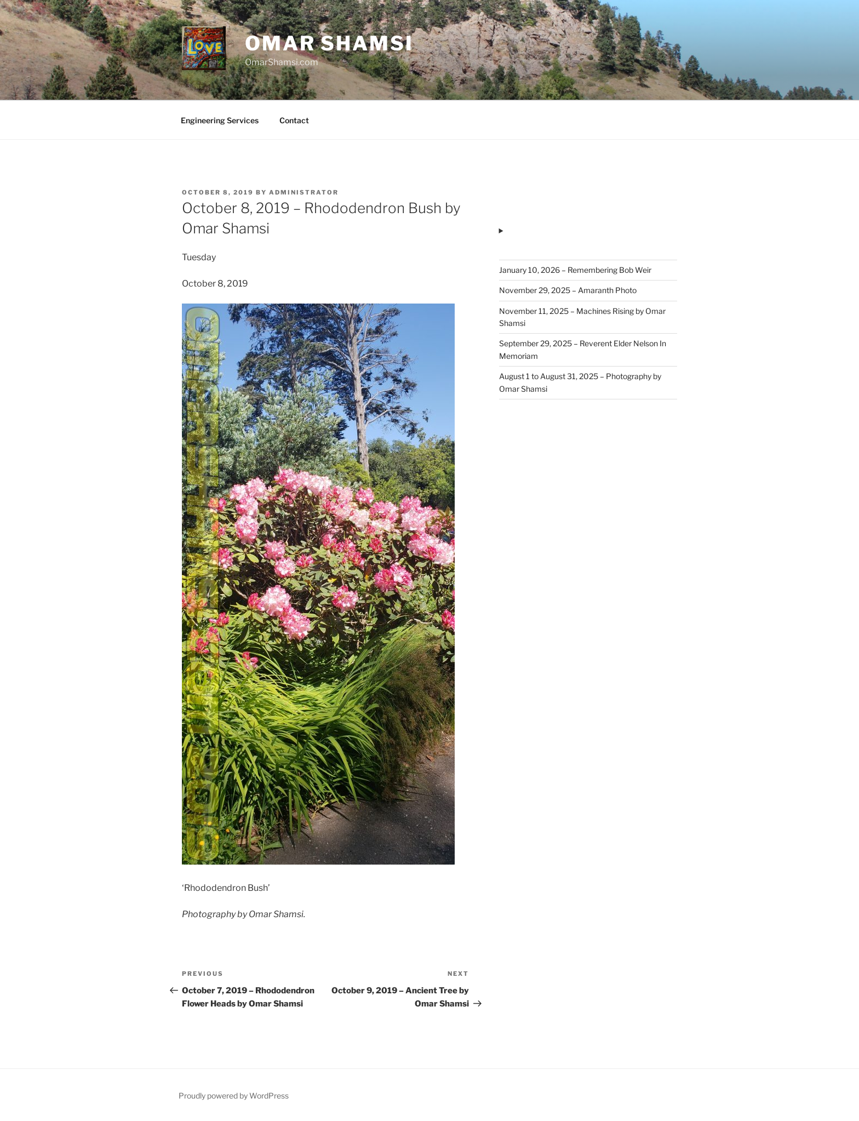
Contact (294, 120)
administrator (304, 192)
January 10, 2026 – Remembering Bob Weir (575, 269)
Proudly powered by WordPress (234, 1095)
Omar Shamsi (329, 43)
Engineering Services (220, 120)
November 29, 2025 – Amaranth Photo (568, 290)
